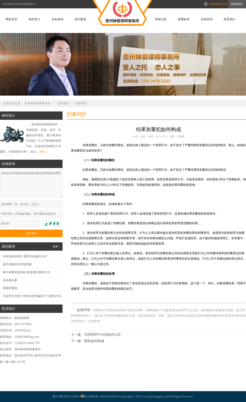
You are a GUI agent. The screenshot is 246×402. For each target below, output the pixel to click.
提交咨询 (31, 233)
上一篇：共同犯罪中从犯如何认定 (96, 334)
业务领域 (57, 19)
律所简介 (34, 19)
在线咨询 (206, 19)
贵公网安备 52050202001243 (99, 396)
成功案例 (80, 19)
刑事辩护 (81, 103)
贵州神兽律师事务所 (37, 103)
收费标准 (184, 19)
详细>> (43, 151)
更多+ (56, 246)
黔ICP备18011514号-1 (66, 396)
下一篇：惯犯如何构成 (87, 341)
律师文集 (161, 19)
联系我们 (237, 4)
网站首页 (11, 19)
